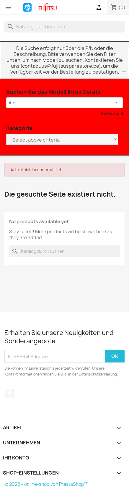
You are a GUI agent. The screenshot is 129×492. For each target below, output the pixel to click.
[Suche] (64, 27)
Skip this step (110, 113)
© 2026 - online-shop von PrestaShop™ (46, 484)
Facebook (9, 393)
